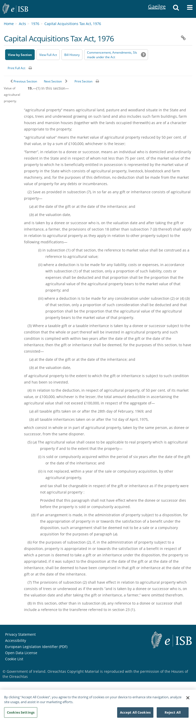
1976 (35, 23)
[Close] (187, 699)
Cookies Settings (20, 714)
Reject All (173, 714)
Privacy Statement (20, 634)
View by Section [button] (20, 55)
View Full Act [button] (48, 55)
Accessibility (15, 640)
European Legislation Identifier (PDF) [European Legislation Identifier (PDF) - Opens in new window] (36, 646)
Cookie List (14, 658)
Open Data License (21, 652)
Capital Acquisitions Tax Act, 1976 (72, 23)
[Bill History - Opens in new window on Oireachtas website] (72, 54)
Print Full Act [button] (16, 68)
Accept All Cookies (135, 714)
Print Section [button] (83, 81)
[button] (175, 9)
